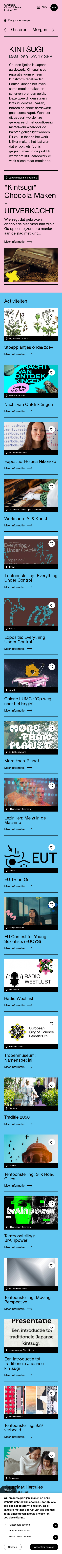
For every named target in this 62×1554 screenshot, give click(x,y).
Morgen (43, 30)
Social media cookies (20, 1537)
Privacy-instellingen (10, 1490)
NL (38, 7)
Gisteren (15, 30)
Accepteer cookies (44, 1547)
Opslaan (12, 1547)
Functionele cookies (19, 1525)
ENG (44, 7)
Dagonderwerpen (18, 20)
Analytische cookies (19, 1531)
